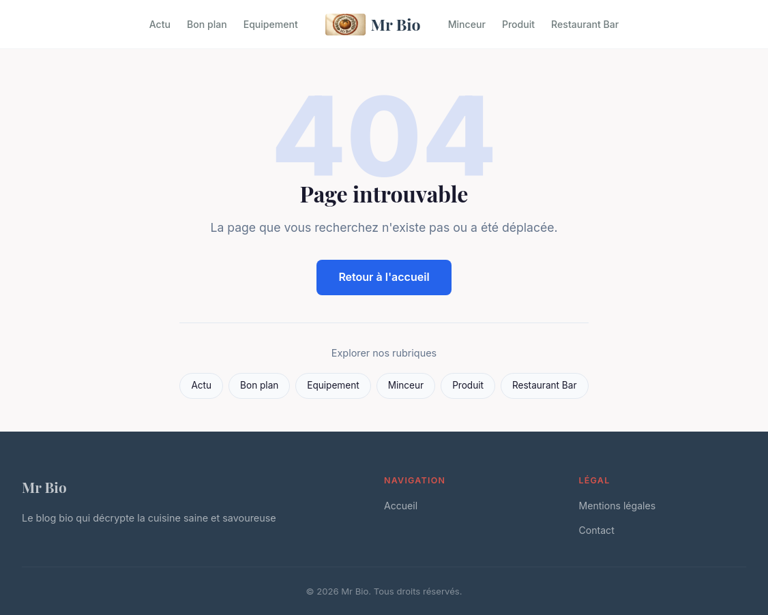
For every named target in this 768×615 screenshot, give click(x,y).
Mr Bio (373, 24)
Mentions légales (617, 505)
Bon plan (207, 24)
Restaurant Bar (585, 24)
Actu (160, 24)
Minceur (467, 24)
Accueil (400, 505)
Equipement (270, 24)
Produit (518, 24)
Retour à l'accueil (383, 277)
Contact (597, 530)
